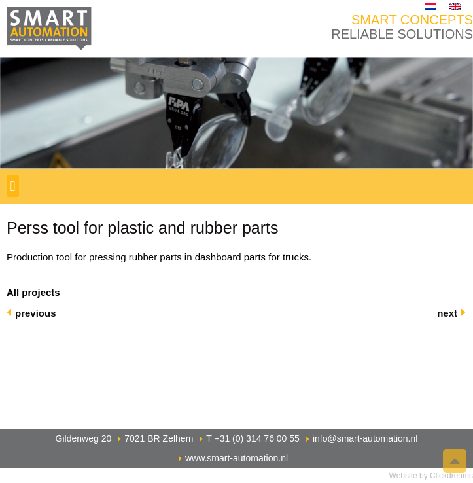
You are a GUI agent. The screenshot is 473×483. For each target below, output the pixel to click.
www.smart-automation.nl (236, 458)
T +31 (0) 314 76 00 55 (253, 438)
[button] (13, 186)
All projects (33, 292)
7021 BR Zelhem (158, 438)
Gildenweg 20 (84, 438)
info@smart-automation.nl (365, 438)
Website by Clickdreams (431, 475)
